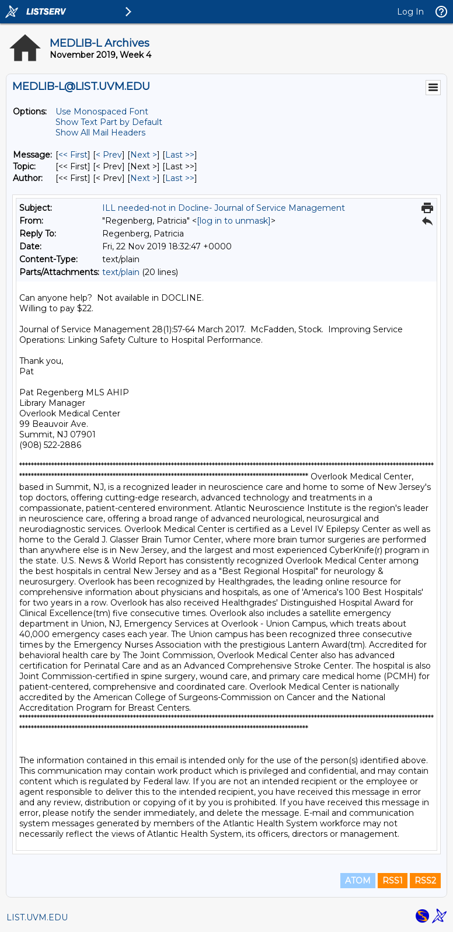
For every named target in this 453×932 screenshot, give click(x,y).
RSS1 (392, 880)
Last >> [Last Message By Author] (179, 178)
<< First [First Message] (73, 154)
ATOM (358, 880)
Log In (410, 11)
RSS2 (425, 880)
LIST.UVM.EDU (37, 917)
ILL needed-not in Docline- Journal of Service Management (223, 208)
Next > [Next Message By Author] (143, 178)
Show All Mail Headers (100, 132)
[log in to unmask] (234, 220)
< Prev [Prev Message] (109, 154)
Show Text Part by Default (108, 122)
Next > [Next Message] (143, 154)
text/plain (121, 272)
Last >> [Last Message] (179, 154)
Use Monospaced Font (101, 111)
